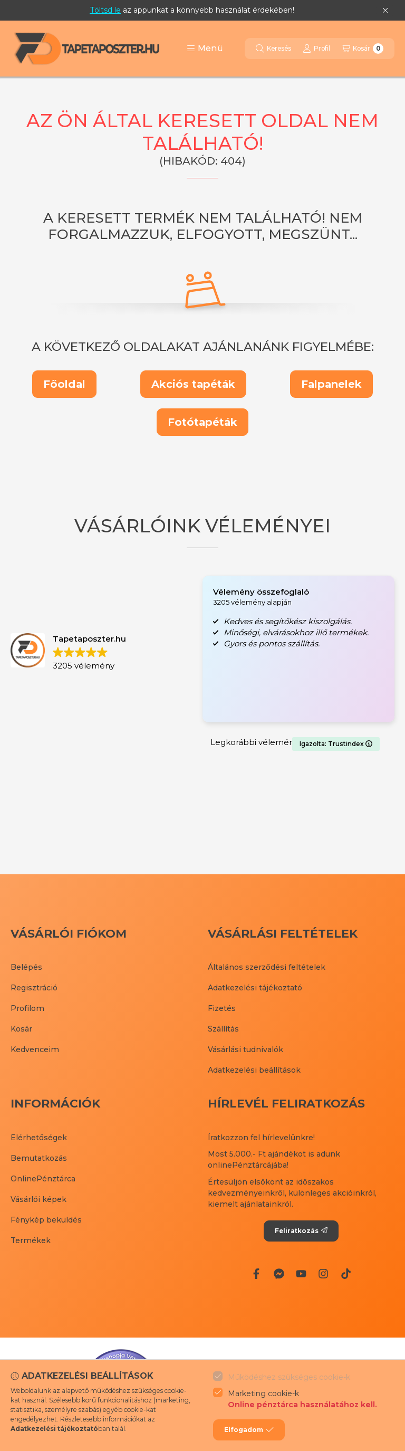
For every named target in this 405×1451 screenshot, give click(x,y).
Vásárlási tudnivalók (245, 1049)
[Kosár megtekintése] (362, 48)
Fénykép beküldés (46, 1220)
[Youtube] (301, 1273)
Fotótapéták (202, 422)
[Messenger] (278, 1274)
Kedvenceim (35, 1049)
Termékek (31, 1240)
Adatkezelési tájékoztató (255, 987)
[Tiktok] (346, 1274)
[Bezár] (385, 10)
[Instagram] (323, 1274)
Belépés (26, 967)
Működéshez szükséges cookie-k (289, 1377)
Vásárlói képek (38, 1199)
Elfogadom (249, 1430)
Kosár (21, 1029)
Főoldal (64, 384)
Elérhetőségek (39, 1137)
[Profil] (316, 48)
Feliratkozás (301, 1231)
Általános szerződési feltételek (266, 967)
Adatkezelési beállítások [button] (254, 1070)
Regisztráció (34, 987)
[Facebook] (256, 1274)
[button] (205, 48)
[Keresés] (273, 48)
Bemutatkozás (39, 1158)
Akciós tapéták (193, 384)
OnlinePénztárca (43, 1178)
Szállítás (223, 1029)
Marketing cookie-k (302, 1399)
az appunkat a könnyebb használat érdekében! (192, 10)
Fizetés (222, 1008)
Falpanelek (331, 384)
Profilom (27, 1008)
